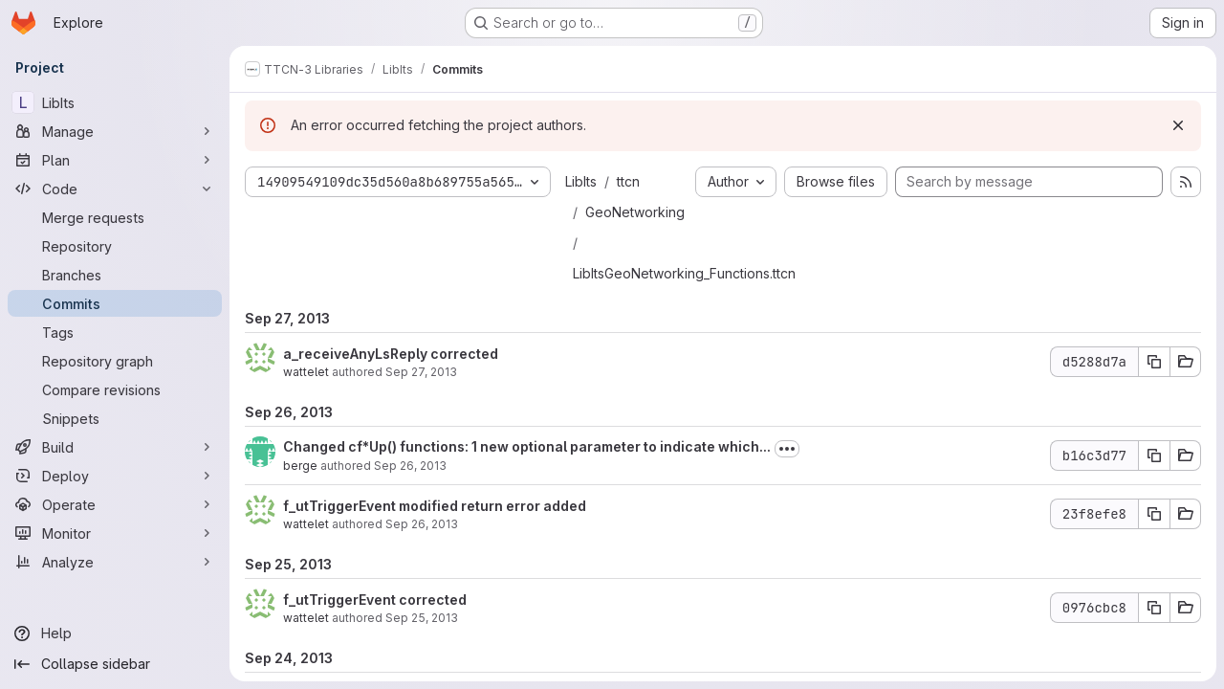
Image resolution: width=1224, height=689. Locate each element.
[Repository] (115, 246)
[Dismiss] (1178, 125)
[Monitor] (115, 533)
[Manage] (115, 131)
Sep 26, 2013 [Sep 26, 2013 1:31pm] (421, 524)
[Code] (115, 188)
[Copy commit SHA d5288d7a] (1154, 361)
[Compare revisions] (115, 389)
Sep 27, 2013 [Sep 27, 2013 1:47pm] (421, 372)
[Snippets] (115, 418)
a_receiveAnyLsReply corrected (390, 353)
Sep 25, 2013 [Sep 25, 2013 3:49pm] (421, 618)
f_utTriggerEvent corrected (375, 599)
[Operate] (115, 504)
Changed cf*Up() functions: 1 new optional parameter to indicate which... (527, 446)
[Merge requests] (115, 217)
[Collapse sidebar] (115, 664)
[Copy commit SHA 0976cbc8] (1154, 607)
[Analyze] (115, 561)
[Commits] (115, 303)
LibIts (581, 181)
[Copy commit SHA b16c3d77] (1154, 455)
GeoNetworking (635, 212)
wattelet (306, 372)
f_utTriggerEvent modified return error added (434, 506)
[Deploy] (115, 475)
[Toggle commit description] (787, 448)
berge (300, 465)
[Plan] (115, 159)
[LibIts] (115, 102)
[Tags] (115, 332)
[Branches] (115, 274)
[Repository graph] (115, 360)
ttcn (628, 181)
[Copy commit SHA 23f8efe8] (1154, 514)
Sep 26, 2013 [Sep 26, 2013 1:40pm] (410, 465)
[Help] (115, 633)
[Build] (115, 446)
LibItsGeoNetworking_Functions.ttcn (684, 273)
